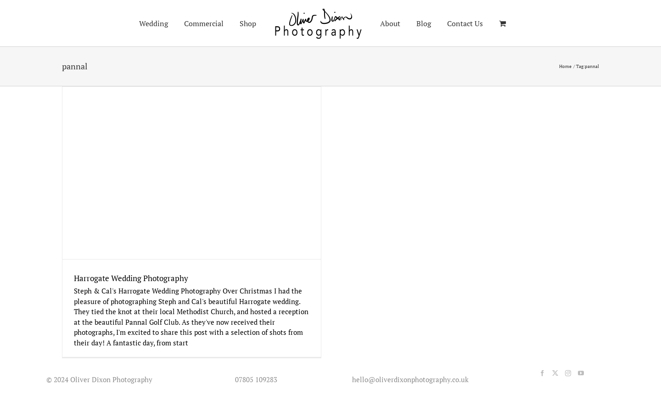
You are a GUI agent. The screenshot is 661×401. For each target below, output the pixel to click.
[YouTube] (581, 373)
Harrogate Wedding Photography (131, 278)
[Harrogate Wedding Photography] (191, 173)
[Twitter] (555, 373)
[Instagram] (568, 373)
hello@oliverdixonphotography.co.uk (408, 379)
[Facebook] (542, 373)
